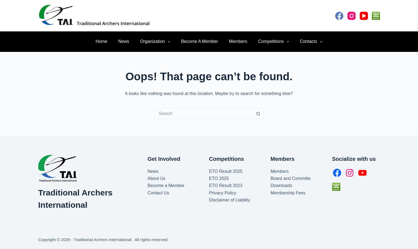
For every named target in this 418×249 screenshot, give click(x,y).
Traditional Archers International (103, 239)
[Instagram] (351, 16)
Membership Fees (288, 193)
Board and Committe (291, 178)
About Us (157, 178)
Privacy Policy (222, 193)
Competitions (274, 41)
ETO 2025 (219, 178)
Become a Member (199, 41)
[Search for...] (203, 113)
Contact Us (158, 193)
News (123, 41)
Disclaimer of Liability (229, 200)
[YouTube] (364, 16)
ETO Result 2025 (225, 171)
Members (238, 41)
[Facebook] (339, 16)
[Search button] (258, 113)
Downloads (281, 185)
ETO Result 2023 (225, 185)
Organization (156, 41)
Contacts (312, 41)
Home (101, 41)
